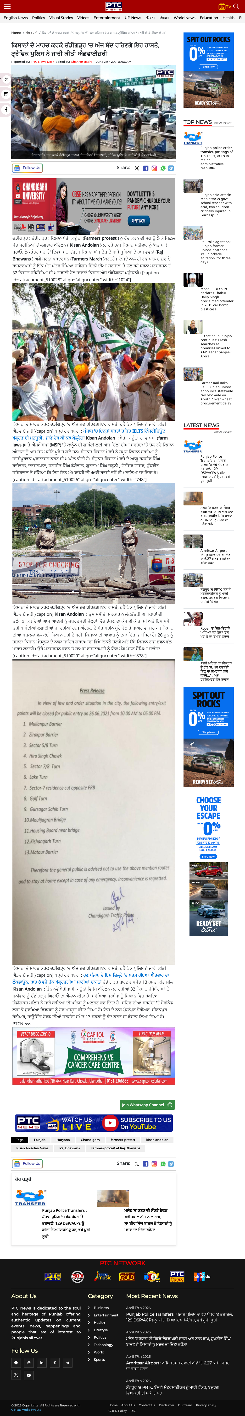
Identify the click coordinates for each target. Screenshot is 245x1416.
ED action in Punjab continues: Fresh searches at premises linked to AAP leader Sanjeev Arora (216, 346)
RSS (133, 1411)
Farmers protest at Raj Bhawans (115, 1148)
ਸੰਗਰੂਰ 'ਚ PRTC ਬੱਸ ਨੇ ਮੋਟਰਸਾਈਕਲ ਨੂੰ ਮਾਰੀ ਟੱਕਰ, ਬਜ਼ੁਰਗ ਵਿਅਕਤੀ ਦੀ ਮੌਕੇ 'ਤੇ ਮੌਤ (215, 595)
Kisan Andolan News (32, 1148)
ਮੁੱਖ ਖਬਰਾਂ (31, 33)
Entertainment (107, 18)
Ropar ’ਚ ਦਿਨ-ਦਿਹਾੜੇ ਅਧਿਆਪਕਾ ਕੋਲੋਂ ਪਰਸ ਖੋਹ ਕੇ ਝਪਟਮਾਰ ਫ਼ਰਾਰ (215, 632)
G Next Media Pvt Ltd (26, 1409)
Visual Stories (61, 18)
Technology (100, 1345)
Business (98, 1308)
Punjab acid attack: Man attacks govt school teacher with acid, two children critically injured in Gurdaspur (216, 204)
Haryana (63, 1140)
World (96, 1352)
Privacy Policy (206, 1405)
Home (16, 33)
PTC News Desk (42, 62)
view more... (224, 123)
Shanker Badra (81, 62)
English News (16, 18)
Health (228, 18)
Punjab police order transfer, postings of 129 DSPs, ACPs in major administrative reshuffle (216, 157)
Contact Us (147, 1405)
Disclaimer (166, 1405)
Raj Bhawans (69, 1148)
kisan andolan (157, 1140)
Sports (96, 1360)
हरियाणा (150, 18)
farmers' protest (123, 1140)
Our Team (185, 1405)
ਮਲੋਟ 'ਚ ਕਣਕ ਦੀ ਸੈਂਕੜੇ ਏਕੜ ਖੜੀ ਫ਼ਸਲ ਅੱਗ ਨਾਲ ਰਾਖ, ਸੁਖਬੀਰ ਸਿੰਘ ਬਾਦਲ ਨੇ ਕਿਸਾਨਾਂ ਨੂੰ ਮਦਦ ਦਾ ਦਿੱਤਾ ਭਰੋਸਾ (216, 515)
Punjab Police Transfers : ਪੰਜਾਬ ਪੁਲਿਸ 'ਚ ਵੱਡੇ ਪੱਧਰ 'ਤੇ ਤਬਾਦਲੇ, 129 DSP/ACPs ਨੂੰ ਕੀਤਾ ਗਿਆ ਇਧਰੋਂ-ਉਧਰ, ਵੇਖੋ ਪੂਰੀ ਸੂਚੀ (215, 468)
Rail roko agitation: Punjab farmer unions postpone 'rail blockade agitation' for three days (215, 251)
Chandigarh (90, 1140)
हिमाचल (164, 18)
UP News (133, 18)
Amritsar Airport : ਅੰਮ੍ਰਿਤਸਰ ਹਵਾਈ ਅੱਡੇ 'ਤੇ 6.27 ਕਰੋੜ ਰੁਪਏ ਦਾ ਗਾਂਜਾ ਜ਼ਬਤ (215, 556)
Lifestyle (98, 1330)
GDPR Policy (117, 1411)
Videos (83, 18)
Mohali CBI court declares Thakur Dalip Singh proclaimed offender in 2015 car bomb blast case (217, 298)
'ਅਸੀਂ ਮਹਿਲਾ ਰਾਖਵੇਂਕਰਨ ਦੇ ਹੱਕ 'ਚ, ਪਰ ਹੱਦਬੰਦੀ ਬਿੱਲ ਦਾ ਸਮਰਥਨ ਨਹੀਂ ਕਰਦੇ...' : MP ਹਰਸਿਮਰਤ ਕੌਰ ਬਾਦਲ (216, 671)
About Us (128, 1405)
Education (209, 18)
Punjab (39, 1140)
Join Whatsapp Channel (148, 1105)
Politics (38, 18)
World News (184, 18)
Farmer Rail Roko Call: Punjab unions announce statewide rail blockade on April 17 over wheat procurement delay (216, 393)
